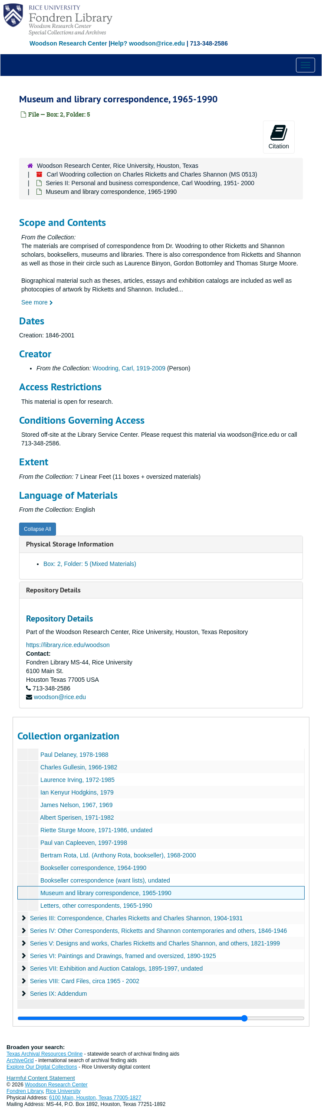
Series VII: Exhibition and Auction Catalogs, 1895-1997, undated (116, 968)
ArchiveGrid (20, 1060)
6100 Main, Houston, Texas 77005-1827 (95, 1098)
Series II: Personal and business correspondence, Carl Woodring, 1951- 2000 (150, 183)
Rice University (63, 1091)
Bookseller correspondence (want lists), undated (105, 880)
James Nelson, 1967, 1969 (76, 804)
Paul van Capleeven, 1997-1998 (83, 842)
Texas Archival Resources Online (44, 1054)
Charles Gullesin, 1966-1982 (78, 767)
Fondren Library (25, 1091)
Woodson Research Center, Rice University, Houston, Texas (117, 165)
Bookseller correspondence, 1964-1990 (93, 867)
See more (37, 302)
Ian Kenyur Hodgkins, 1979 (77, 792)
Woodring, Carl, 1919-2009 (128, 368)
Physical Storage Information (70, 544)
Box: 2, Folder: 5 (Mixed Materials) (89, 563)
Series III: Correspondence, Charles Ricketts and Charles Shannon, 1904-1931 (136, 918)
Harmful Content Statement (41, 1078)
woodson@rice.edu (60, 696)
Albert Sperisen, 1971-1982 (77, 817)
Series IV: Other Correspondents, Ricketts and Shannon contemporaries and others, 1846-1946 (158, 930)
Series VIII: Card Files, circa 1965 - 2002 (84, 981)
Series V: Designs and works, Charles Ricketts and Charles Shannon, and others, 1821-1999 (155, 943)
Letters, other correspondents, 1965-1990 (96, 905)
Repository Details (53, 590)
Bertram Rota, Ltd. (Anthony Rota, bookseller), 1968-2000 (118, 855)
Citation (279, 137)
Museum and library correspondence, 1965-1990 (105, 893)
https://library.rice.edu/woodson (68, 644)
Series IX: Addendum (58, 993)
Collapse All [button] (37, 529)
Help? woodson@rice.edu (147, 43)
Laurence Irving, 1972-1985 (77, 779)
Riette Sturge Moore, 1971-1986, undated (96, 830)
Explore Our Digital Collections (42, 1067)
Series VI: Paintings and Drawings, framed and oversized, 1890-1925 (123, 955)
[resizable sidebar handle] (161, 1018)
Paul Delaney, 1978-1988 (74, 754)
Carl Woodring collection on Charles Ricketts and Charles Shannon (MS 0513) (151, 174)
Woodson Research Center (68, 43)
